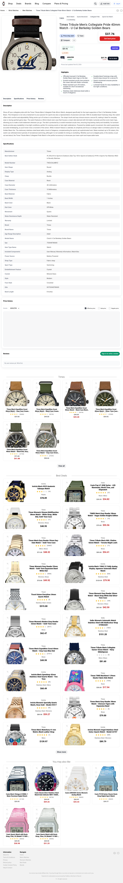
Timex (61, 18)
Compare (46, 3)
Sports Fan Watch (107, 16)
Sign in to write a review (110, 354)
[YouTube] (121, 10)
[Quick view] (7, 383)
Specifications (19, 99)
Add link (115, 48)
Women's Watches (25, 860)
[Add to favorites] (80, 36)
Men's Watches (24, 857)
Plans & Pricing (61, 3)
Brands (28, 3)
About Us (6, 855)
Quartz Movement (82, 16)
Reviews (41, 99)
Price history (31, 99)
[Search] (95, 4)
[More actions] (74, 40)
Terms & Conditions (9, 857)
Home (22, 855)
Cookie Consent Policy (10, 865)
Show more (61, 752)
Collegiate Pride (95, 16)
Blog (37, 3)
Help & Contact (7, 867)
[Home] (3, 4)
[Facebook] (117, 10)
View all (61, 466)
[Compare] (7, 392)
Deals (18, 3)
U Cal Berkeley (71, 19)
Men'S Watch (70, 16)
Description (7, 99)
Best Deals (23, 862)
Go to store (113, 58)
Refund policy (7, 862)
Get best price (109, 39)
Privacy (5, 860)
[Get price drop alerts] (67, 36)
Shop (10, 3)
